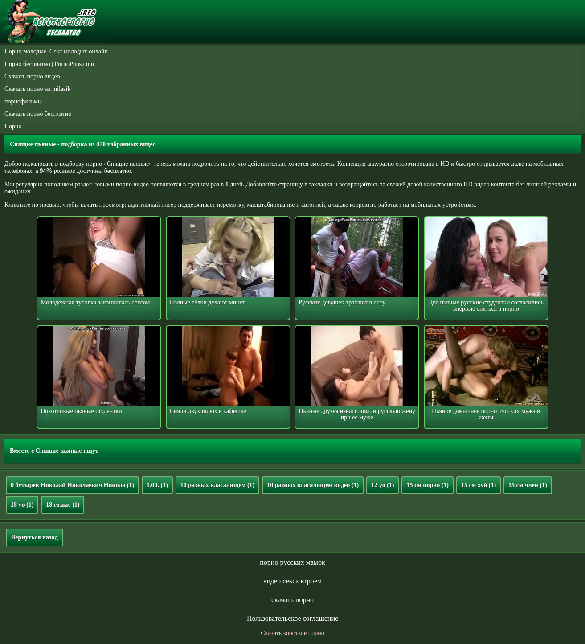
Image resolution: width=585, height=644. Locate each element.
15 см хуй (478, 485)
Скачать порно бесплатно (38, 114)
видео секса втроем (292, 581)
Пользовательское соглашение (292, 618)
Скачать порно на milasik (37, 89)
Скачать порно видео (32, 76)
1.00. (157, 485)
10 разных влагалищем (217, 485)
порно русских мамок (292, 562)
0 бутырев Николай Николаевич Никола (72, 485)
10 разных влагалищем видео (313, 485)
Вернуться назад (34, 537)
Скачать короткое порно (292, 633)
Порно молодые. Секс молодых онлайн (56, 51)
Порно (13, 126)
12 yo (382, 485)
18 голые (62, 504)
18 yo (22, 504)
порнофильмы (23, 101)
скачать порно (292, 599)
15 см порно (427, 485)
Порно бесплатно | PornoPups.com (49, 64)
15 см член (527, 485)
